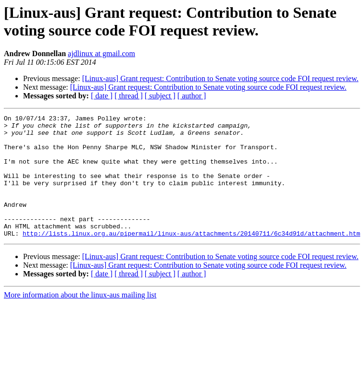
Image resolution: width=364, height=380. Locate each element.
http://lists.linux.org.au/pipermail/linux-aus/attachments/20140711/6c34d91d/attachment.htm (191, 257)
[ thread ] (128, 96)
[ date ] (102, 96)
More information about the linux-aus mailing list (80, 319)
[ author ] (191, 96)
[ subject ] (160, 96)
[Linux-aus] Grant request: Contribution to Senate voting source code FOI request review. (220, 78)
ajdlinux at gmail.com (101, 53)
